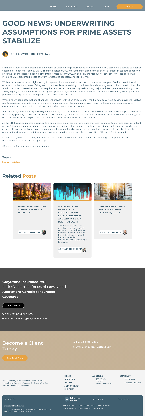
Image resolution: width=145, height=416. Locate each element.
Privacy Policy (97, 399)
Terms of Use (123, 399)
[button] (53, 7)
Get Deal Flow (17, 358)
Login (129, 6)
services (69, 379)
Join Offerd (71, 386)
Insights (69, 389)
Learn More (15, 305)
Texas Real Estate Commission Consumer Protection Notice (83, 408)
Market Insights (11, 162)
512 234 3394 (129, 379)
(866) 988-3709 (24, 313)
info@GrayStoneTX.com (34, 318)
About (90, 6)
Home (53, 6)
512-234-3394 (90, 342)
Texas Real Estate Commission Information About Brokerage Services (86, 405)
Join (106, 6)
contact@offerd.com (99, 347)
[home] (15, 6)
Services (71, 6)
